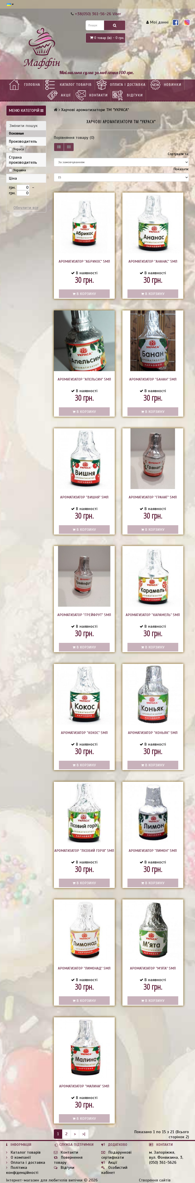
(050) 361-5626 (162, 1162)
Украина (19, 170)
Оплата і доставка (127, 84)
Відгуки (135, 95)
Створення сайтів (155, 1180)
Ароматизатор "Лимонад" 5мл (84, 968)
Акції (66, 95)
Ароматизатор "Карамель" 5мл (153, 615)
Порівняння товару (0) (74, 137)
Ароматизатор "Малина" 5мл (84, 1086)
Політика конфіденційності (22, 1170)
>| (83, 1133)
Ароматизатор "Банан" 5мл (152, 379)
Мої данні (157, 22)
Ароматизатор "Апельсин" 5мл (84, 379)
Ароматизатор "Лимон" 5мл (153, 851)
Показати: (181, 169)
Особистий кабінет (114, 1170)
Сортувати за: (178, 154)
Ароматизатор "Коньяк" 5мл (152, 733)
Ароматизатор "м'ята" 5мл (153, 968)
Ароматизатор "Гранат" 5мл (153, 497)
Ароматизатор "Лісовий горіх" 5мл (84, 851)
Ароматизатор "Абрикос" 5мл (84, 261)
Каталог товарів (76, 84)
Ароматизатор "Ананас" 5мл (152, 261)
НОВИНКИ (172, 84)
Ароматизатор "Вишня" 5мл (84, 497)
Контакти (98, 95)
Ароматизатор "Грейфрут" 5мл (84, 615)
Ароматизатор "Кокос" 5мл (84, 733)
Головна (32, 84)
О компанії (18, 1157)
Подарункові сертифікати (116, 1155)
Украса (18, 149)
